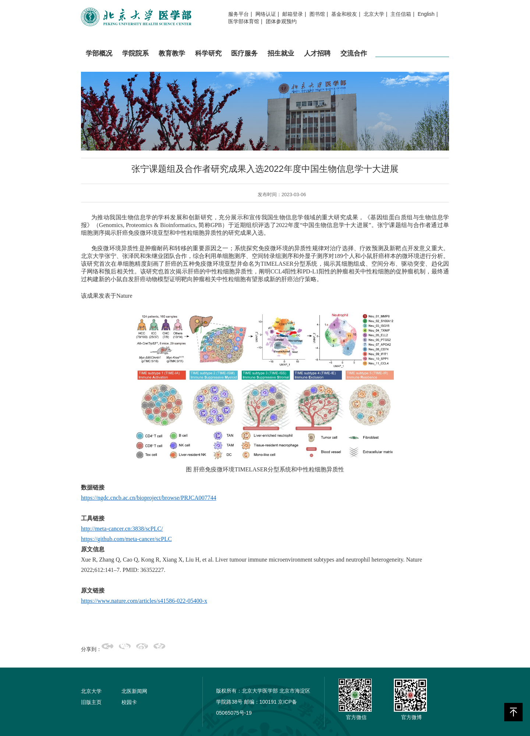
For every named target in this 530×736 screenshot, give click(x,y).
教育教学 (172, 60)
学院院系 (135, 60)
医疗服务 (244, 60)
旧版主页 (91, 702)
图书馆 (317, 14)
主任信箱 (401, 14)
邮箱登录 (292, 14)
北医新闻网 (134, 691)
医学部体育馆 (243, 21)
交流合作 (353, 60)
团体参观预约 (281, 21)
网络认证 (265, 14)
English (426, 14)
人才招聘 (317, 60)
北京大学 (374, 14)
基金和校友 (344, 14)
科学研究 (208, 60)
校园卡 (129, 702)
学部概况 (99, 60)
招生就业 (281, 60)
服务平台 (238, 14)
